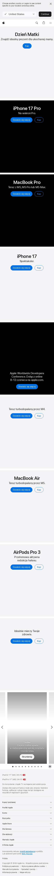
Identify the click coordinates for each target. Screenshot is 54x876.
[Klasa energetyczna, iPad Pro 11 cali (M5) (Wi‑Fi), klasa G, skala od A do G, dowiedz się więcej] (24, 779)
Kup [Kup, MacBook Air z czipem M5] (39, 490)
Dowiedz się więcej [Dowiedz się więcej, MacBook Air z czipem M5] (21, 490)
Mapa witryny (25, 872)
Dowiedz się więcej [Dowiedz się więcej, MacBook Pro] (21, 194)
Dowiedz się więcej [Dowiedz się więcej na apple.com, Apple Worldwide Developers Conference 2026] (27, 386)
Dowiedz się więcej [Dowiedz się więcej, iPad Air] (21, 416)
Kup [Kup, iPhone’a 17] (39, 268)
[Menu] (50, 23)
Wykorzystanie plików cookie (33, 866)
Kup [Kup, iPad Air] (39, 416)
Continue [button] (45, 14)
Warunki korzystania (10, 869)
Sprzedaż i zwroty (28, 869)
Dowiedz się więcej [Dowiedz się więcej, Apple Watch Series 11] (21, 641)
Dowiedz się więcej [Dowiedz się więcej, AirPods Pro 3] (21, 567)
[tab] (12, 766)
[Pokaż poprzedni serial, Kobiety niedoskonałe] (2, 728)
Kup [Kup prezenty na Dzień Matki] (27, 46)
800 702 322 (27, 854)
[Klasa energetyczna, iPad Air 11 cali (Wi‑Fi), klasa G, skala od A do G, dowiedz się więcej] (24, 775)
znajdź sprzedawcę (27, 851)
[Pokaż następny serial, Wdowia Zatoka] (51, 728)
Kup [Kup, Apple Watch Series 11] (39, 641)
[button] (19, 14)
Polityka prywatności (10, 866)
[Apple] (3, 23)
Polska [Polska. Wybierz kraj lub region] (5, 859)
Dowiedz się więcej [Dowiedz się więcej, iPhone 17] (21, 268)
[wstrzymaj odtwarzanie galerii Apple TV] (50, 766)
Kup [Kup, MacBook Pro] (39, 194)
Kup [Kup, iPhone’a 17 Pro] (39, 120)
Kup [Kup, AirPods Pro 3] (39, 567)
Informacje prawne (9, 872)
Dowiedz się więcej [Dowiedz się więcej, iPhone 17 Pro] (21, 120)
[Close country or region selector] (50, 3)
